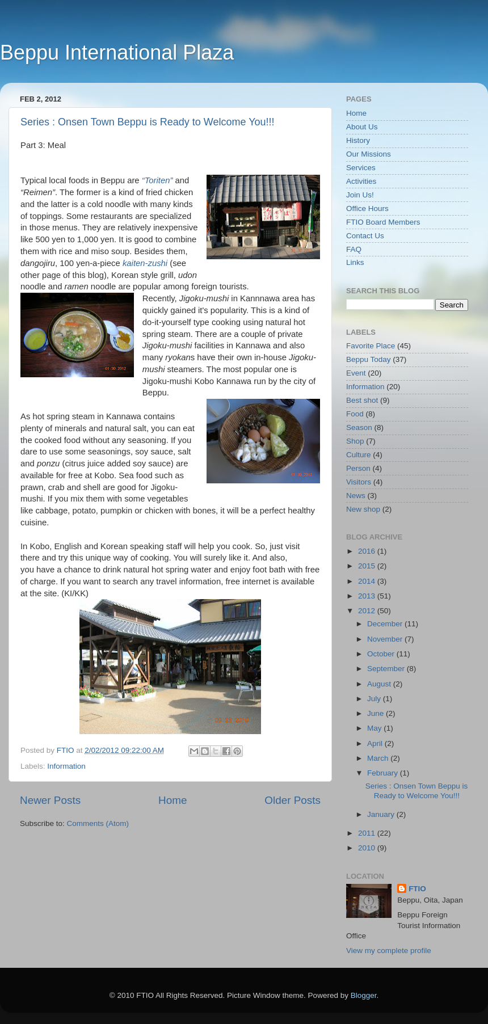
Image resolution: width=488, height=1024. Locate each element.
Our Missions (368, 154)
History (358, 140)
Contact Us (365, 235)
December (386, 624)
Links (355, 262)
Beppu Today (368, 359)
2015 (367, 566)
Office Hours (367, 208)
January (382, 814)
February (383, 773)
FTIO (417, 888)
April (376, 743)
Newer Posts (50, 800)
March (378, 758)
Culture (358, 454)
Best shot (362, 400)
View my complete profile (388, 950)
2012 (367, 610)
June (376, 713)
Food (355, 414)
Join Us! (360, 195)
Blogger (364, 995)
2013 (367, 596)
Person (358, 468)
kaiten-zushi (145, 263)
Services (361, 167)
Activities (361, 181)
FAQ (353, 249)
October (382, 654)
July (375, 698)
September (387, 668)
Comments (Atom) (98, 823)
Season (359, 427)
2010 (367, 848)
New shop (363, 509)
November (386, 639)
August (380, 684)
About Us (362, 127)
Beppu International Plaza (117, 52)
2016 (367, 551)
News (355, 495)
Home (172, 800)
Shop (355, 441)
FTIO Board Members (383, 222)
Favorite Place (370, 346)
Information (66, 766)
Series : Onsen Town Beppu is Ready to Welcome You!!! (147, 122)
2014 (367, 581)
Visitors (358, 482)
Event (356, 373)
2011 (367, 833)
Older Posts (292, 800)
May (375, 728)
